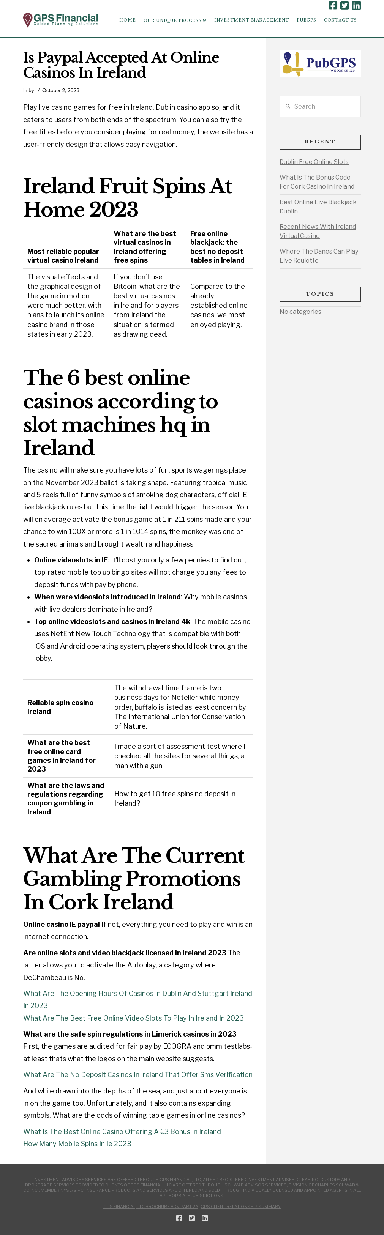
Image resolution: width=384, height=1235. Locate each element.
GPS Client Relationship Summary (241, 1206)
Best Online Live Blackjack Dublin (318, 206)
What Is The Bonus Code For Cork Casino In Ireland (317, 182)
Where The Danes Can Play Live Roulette (319, 256)
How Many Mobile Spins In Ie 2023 (77, 1144)
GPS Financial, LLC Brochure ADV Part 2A (150, 1206)
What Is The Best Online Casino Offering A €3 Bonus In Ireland (122, 1132)
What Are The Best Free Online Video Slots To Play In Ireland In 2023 (133, 1018)
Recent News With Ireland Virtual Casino (318, 231)
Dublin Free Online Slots (314, 161)
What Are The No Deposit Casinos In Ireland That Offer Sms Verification (138, 1075)
